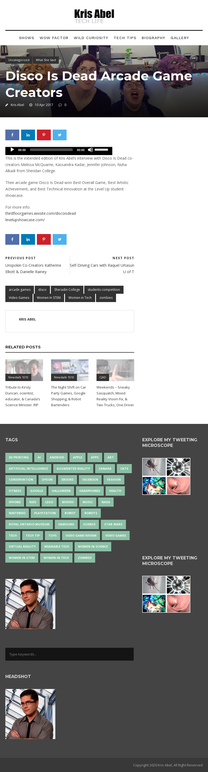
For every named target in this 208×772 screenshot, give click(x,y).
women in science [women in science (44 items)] (93, 546)
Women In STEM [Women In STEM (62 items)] (22, 558)
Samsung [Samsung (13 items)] (66, 524)
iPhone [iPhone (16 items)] (15, 502)
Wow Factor (54, 38)
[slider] (51, 149)
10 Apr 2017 (44, 105)
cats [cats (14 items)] (124, 468)
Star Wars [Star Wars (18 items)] (113, 524)
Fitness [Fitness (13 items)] (15, 491)
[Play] (12, 149)
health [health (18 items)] (115, 491)
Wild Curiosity (91, 38)
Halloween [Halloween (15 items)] (61, 491)
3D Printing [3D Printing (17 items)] (19, 457)
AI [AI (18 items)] (39, 457)
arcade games (19, 289)
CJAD (102, 377)
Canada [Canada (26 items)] (105, 468)
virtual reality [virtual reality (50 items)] (22, 546)
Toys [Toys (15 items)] (52, 535)
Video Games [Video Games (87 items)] (115, 535)
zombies (106, 297)
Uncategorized (18, 60)
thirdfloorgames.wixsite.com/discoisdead (40, 213)
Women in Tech (80, 297)
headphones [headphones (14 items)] (89, 491)
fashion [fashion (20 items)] (114, 479)
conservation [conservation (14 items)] (21, 479)
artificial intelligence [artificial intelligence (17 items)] (28, 468)
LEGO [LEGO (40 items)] (49, 502)
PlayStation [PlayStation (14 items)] (45, 513)
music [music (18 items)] (88, 502)
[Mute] (90, 149)
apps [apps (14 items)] (95, 457)
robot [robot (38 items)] (70, 513)
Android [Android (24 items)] (57, 457)
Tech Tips (125, 38)
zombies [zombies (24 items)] (85, 558)
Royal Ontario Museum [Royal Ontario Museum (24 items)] (29, 524)
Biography (153, 38)
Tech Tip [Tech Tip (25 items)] (33, 535)
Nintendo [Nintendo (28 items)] (17, 513)
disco (42, 289)
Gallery (180, 38)
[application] (58, 151)
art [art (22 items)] (110, 457)
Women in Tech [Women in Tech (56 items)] (56, 558)
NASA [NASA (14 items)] (106, 502)
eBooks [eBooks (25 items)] (67, 479)
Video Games (19, 297)
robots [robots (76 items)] (90, 513)
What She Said (46, 60)
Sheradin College (67, 289)
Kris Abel (17, 105)
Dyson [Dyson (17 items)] (47, 479)
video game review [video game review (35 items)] (81, 535)
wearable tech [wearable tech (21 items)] (56, 546)
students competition (104, 289)
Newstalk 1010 (18, 377)
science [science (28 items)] (89, 524)
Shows (26, 38)
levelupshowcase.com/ (25, 219)
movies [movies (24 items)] (68, 502)
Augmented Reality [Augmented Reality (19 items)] (73, 468)
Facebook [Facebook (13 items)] (90, 479)
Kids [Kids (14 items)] (32, 502)
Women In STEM (49, 297)
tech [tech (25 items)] (13, 535)
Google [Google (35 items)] (36, 491)
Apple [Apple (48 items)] (77, 457)
